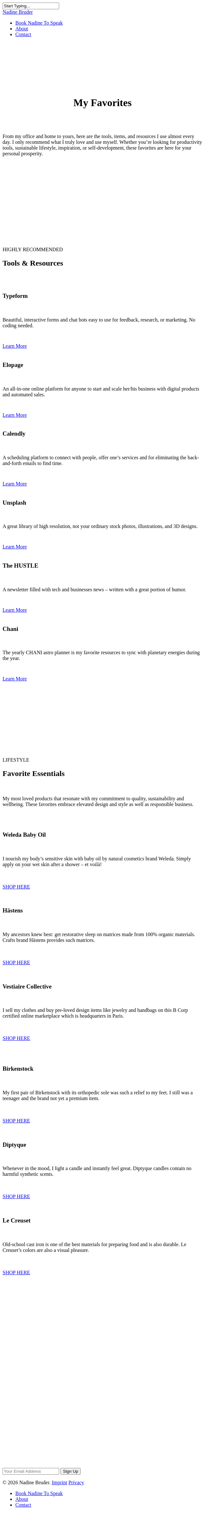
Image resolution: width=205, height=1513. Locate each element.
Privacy (76, 1482)
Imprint (59, 1482)
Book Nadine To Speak (39, 23)
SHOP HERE (16, 886)
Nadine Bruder (18, 12)
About (21, 28)
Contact (23, 34)
